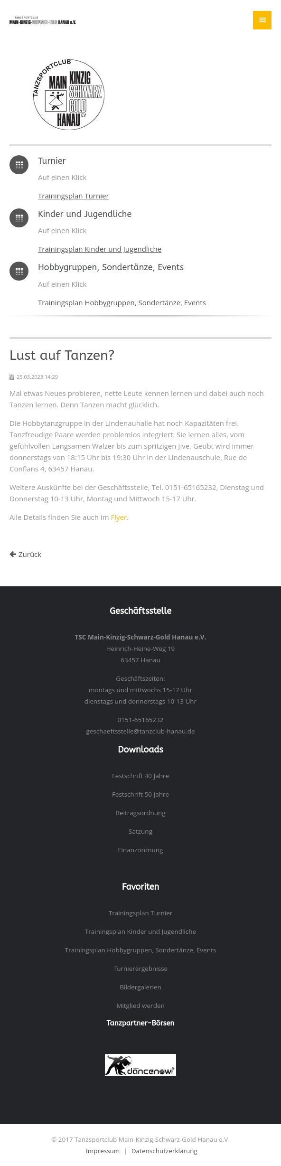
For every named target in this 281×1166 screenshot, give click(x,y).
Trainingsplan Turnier (73, 195)
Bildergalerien (140, 987)
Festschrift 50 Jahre (140, 794)
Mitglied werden (140, 1005)
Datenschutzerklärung (164, 1151)
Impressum (103, 1151)
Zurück (30, 554)
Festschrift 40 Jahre (140, 775)
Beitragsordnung (140, 813)
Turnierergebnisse (140, 968)
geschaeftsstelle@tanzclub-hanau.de (140, 731)
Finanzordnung (140, 850)
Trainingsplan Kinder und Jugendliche (99, 249)
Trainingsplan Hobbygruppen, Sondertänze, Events (122, 302)
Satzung (140, 831)
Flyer (119, 517)
